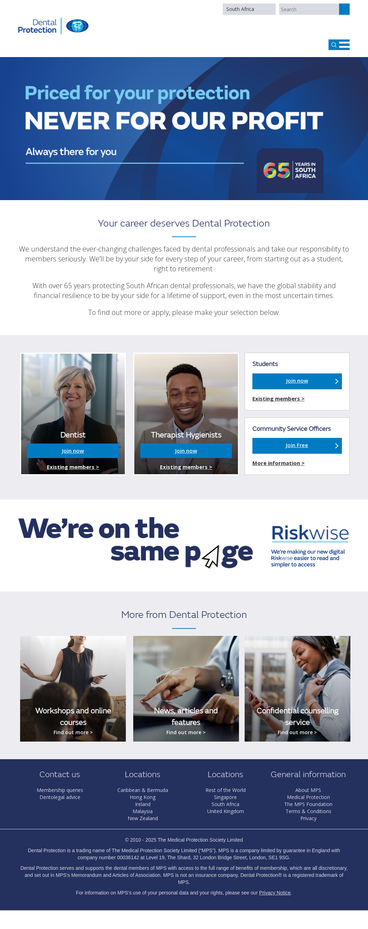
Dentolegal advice (59, 797)
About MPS (308, 790)
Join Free (297, 444)
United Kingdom (225, 811)
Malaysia (143, 811)
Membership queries (60, 790)
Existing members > (73, 466)
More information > (278, 462)
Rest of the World (226, 790)
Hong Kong (142, 797)
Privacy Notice (274, 893)
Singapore (225, 797)
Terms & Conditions (308, 811)
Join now (73, 450)
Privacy (308, 818)
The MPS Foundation (308, 804)
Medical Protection (308, 797)
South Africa (240, 9)
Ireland (143, 804)
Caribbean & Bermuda (142, 790)
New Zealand (143, 818)
